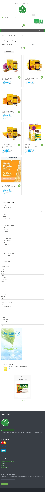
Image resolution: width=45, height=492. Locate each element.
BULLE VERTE (4, 277)
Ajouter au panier (18, 76)
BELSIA (2, 273)
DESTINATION (4, 283)
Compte (19, 0)
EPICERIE (4, 214)
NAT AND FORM (4, 308)
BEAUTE (5, 227)
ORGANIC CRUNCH (5, 315)
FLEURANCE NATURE (5, 290)
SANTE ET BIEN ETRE (7, 225)
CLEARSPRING (4, 279)
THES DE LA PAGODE (5, 321)
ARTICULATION (7, 240)
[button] (40, 30)
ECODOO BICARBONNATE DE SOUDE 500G (18, 366)
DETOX (5, 231)
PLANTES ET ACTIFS (8, 253)
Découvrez (22, 397)
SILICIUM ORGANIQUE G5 (6, 319)
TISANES (4, 259)
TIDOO (2, 323)
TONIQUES (6, 255)
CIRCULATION (7, 229)
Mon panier (25, 0)
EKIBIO (2, 286)
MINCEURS (6, 249)
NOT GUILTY (3, 311)
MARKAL (3, 304)
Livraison (3, 465)
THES (5, 233)
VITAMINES (6, 238)
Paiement (3, 463)
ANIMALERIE (5, 205)
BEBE (4, 209)
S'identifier (17, 3)
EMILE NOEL (3, 288)
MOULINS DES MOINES (6, 306)
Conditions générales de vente (7, 461)
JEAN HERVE (3, 298)
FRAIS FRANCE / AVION (7, 216)
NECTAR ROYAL (7, 251)
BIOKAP (2, 275)
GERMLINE (3, 296)
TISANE (5, 236)
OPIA (2, 313)
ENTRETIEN (5, 212)
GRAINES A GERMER (7, 218)
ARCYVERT (3, 269)
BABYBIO (3, 271)
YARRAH (2, 325)
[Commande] (36, 44)
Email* (8, 480)
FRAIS (2, 292)
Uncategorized (6, 261)
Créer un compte (26, 3)
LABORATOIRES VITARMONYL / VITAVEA (9, 302)
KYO (2, 300)
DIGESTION (6, 246)
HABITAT (5, 220)
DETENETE (6, 244)
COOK (2, 281)
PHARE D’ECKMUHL (5, 317)
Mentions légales (4, 467)
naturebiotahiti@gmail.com (8, 430)
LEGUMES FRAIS (6, 223)
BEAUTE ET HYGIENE (7, 207)
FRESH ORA (3, 294)
